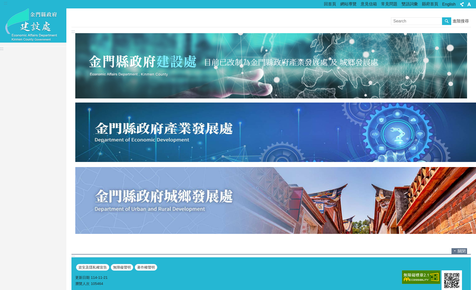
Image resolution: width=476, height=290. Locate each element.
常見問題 (389, 4)
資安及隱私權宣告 (92, 267)
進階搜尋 (461, 21)
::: (5, 3)
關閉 (462, 251)
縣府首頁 (430, 4)
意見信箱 (369, 4)
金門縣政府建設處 (33, 25)
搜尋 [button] (446, 21)
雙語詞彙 (409, 4)
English (449, 4)
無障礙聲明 (122, 267)
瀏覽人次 (82, 284)
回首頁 (330, 4)
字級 (469, 4)
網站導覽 (348, 4)
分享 (462, 4)
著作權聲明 (146, 267)
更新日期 (82, 277)
